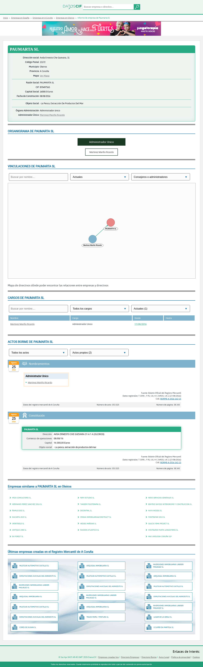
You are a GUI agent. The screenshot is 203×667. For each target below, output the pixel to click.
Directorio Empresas (130, 657)
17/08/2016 (140, 324)
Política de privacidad (180, 657)
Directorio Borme (149, 657)
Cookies (196, 657)
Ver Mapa (44, 75)
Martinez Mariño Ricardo (52, 114)
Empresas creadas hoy (108, 657)
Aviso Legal (164, 657)
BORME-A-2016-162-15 (170, 399)
